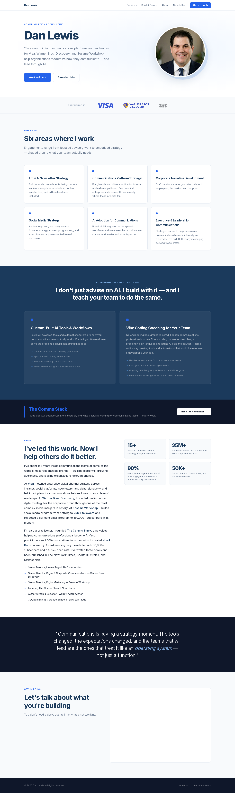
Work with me (37, 77)
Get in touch (200, 5)
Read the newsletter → (194, 411)
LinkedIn (183, 785)
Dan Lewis (30, 5)
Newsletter (179, 5)
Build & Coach (149, 5)
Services (132, 5)
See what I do (66, 77)
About (165, 5)
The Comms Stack (201, 785)
